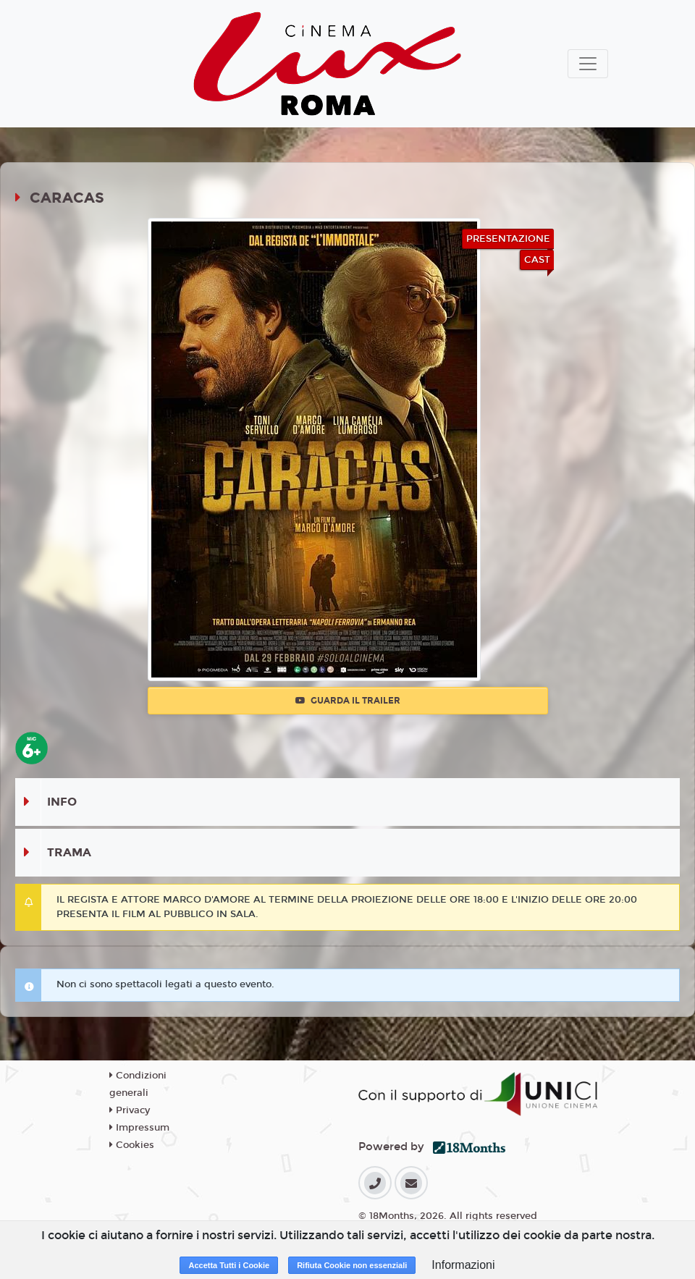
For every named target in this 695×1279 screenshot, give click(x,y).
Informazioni (462, 1265)
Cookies (131, 1145)
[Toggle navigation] (588, 63)
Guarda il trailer (347, 701)
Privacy (129, 1110)
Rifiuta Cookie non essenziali (352, 1265)
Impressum (139, 1128)
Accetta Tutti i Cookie (228, 1265)
